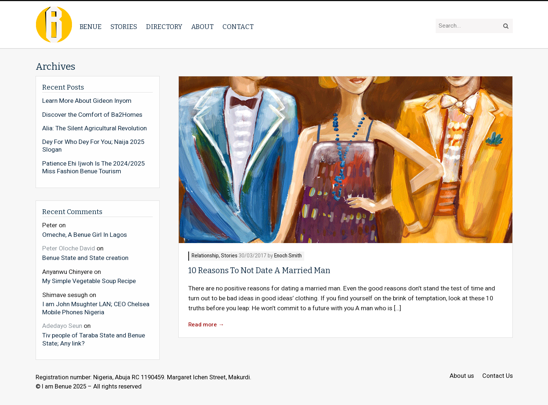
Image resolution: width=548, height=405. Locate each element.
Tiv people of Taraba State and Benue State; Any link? (93, 339)
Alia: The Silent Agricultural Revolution (94, 128)
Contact (238, 27)
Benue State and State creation (85, 257)
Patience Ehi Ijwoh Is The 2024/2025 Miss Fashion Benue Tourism (93, 168)
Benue (91, 27)
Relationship (205, 256)
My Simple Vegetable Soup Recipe (89, 280)
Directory (164, 27)
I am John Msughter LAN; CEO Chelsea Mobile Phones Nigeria (95, 308)
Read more (206, 325)
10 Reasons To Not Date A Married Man (259, 270)
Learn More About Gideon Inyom (86, 101)
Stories (123, 27)
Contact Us (497, 376)
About (202, 27)
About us (462, 376)
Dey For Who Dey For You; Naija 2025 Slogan (93, 146)
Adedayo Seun (62, 325)
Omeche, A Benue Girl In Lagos (84, 234)
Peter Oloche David (68, 248)
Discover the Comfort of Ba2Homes (92, 115)
